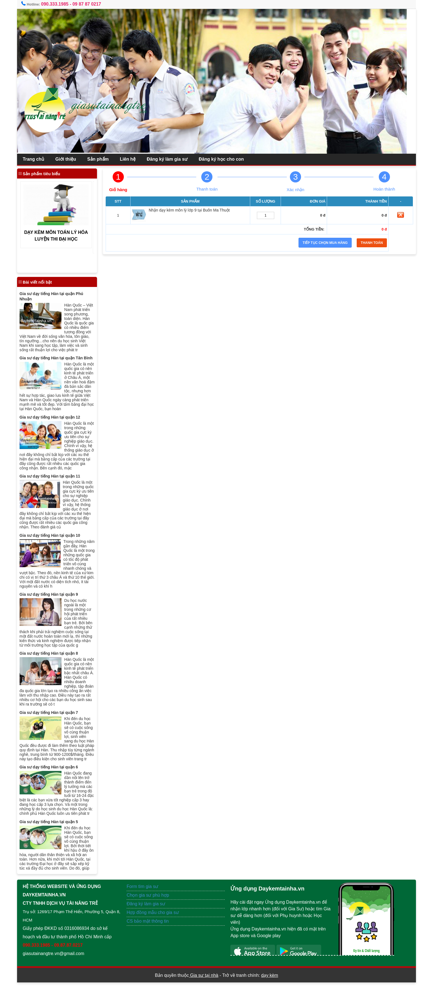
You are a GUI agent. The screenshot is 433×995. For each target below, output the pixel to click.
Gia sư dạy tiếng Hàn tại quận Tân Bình (60, 362)
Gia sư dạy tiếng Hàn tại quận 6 (53, 775)
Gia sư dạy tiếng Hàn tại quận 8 (53, 657)
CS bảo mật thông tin (150, 933)
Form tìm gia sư (144, 899)
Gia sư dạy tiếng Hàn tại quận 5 (53, 834)
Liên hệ (132, 159)
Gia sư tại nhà (203, 987)
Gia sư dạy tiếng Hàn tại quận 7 (53, 716)
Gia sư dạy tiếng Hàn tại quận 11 (54, 480)
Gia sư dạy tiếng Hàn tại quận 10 (54, 539)
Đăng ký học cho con (225, 159)
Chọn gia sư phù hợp (150, 907)
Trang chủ (38, 159)
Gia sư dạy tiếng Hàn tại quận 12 (54, 421)
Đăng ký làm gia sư (171, 159)
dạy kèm (269, 987)
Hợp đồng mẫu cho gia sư (155, 925)
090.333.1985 (59, 4)
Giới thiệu (70, 159)
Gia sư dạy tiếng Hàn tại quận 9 (53, 598)
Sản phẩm (102, 159)
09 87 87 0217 (91, 4)
